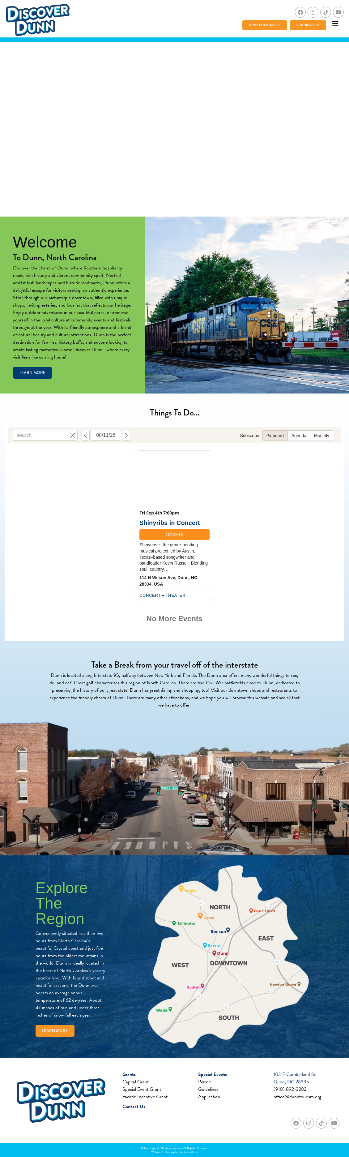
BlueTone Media (188, 1152)
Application (209, 1096)
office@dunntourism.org (297, 1096)
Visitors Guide (308, 25)
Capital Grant (135, 1082)
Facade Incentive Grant (145, 1096)
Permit (204, 1082)
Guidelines (208, 1089)
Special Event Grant (141, 1089)
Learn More (32, 373)
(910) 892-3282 (290, 1089)
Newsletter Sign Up (264, 25)
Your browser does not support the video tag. (174, 129)
